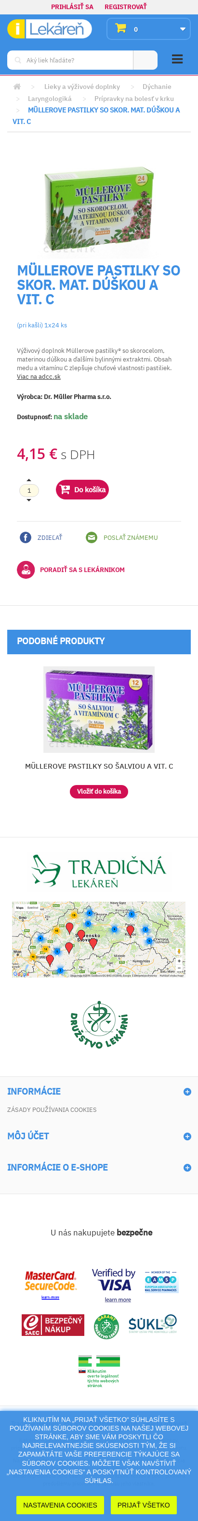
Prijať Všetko (144, 1505)
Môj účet (28, 1136)
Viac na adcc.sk (39, 377)
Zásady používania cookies (52, 1110)
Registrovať (126, 7)
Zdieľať (41, 537)
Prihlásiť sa (72, 7)
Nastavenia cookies (60, 1505)
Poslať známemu (122, 537)
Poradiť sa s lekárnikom (71, 570)
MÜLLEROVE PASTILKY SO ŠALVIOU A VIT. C (99, 766)
